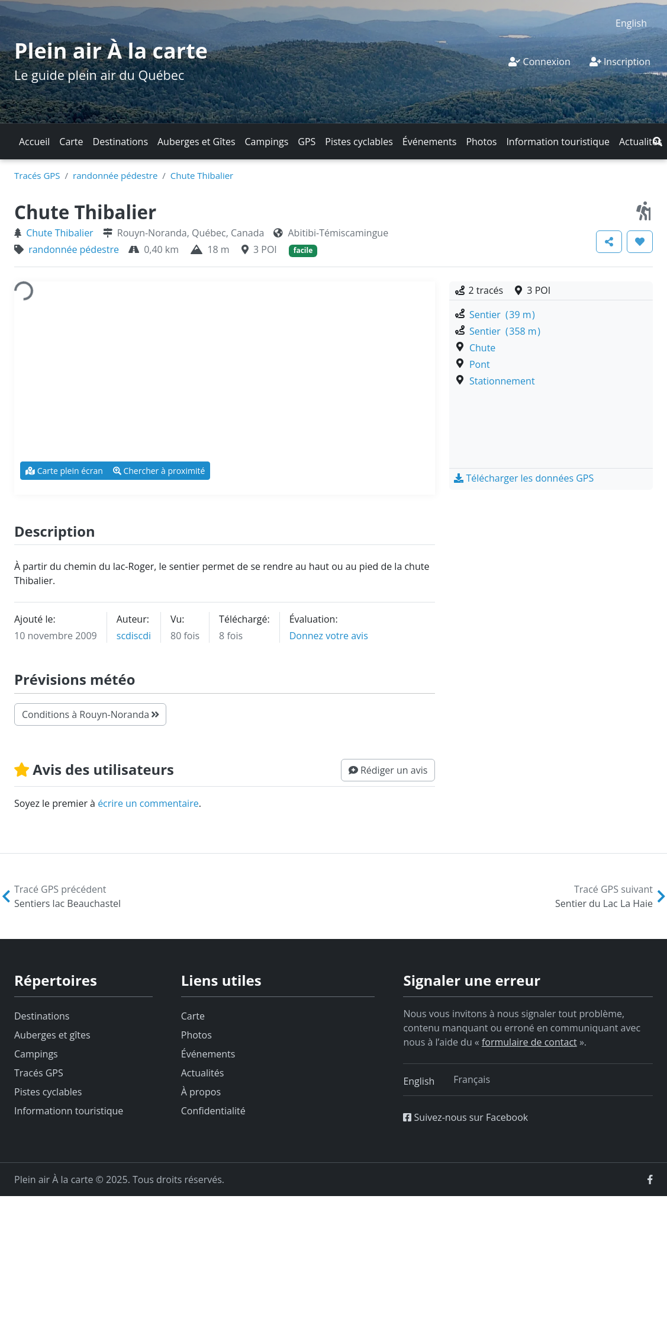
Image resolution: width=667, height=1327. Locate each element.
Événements (429, 141)
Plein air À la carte (111, 50)
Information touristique (558, 141)
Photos (481, 141)
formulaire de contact (529, 1042)
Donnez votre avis (328, 635)
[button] (657, 141)
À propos (201, 1091)
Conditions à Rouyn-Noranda (90, 714)
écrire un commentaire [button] (148, 803)
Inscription (619, 61)
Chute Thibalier (201, 175)
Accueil (34, 141)
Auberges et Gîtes (196, 141)
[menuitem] (631, 22)
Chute (482, 347)
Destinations (120, 141)
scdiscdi (134, 635)
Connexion (539, 61)
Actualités (640, 141)
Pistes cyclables (358, 141)
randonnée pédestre (115, 175)
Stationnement (502, 380)
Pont (479, 364)
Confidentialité (213, 1110)
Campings (267, 141)
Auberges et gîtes (52, 1034)
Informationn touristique (68, 1110)
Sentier (502, 314)
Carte (71, 141)
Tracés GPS (37, 175)
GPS (306, 141)
